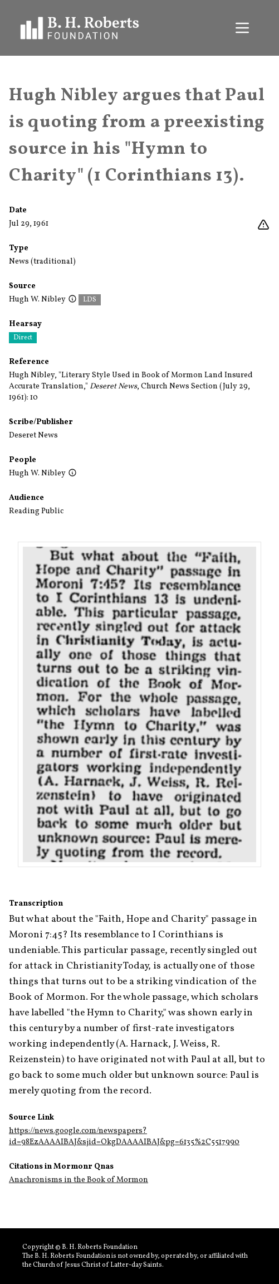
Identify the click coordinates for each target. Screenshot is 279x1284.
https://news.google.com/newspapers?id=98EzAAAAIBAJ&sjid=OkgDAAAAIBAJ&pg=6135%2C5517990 (124, 1136)
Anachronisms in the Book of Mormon (78, 1180)
